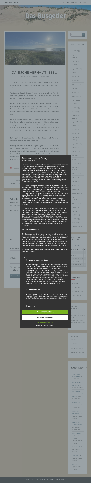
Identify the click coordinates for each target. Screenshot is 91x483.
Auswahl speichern (45, 318)
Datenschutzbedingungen (45, 325)
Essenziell (31, 306)
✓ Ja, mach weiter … (45, 312)
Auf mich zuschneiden (45, 322)
